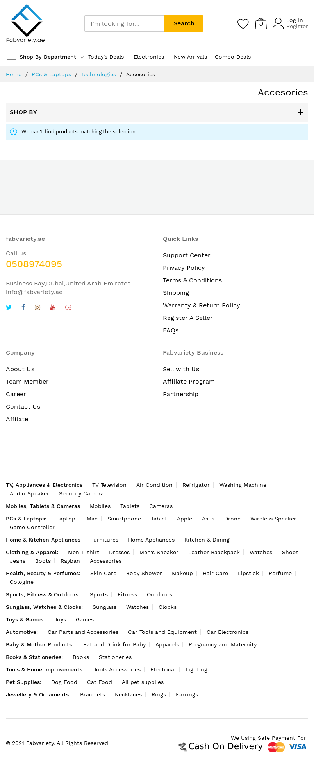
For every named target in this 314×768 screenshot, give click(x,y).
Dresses (119, 552)
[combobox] (124, 23)
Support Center (187, 255)
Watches (261, 552)
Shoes (290, 552)
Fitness (127, 594)
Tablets (129, 506)
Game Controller (32, 527)
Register (297, 26)
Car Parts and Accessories (83, 632)
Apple (184, 518)
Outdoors (159, 594)
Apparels (167, 644)
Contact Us (23, 406)
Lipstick (248, 573)
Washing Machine (242, 485)
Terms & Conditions (192, 280)
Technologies (98, 74)
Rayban (70, 561)
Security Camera (81, 493)
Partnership (180, 394)
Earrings (187, 694)
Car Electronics (227, 632)
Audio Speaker (29, 493)
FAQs (170, 330)
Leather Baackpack (214, 552)
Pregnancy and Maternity (223, 644)
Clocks (168, 607)
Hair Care (215, 573)
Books (81, 657)
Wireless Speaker (273, 518)
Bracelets (92, 694)
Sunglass (104, 607)
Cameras (161, 506)
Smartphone (124, 518)
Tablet (159, 518)
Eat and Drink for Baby (114, 644)
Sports (99, 594)
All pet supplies (143, 682)
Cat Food (99, 682)
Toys (60, 619)
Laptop (65, 518)
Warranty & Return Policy (201, 305)
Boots (43, 561)
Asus (208, 518)
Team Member (27, 381)
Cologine (22, 582)
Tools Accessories (117, 669)
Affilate (17, 419)
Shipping (176, 292)
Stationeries (115, 657)
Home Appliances (151, 540)
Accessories (105, 561)
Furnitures (104, 540)
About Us (20, 369)
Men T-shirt (83, 552)
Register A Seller (188, 317)
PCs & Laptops (51, 74)
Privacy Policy (184, 267)
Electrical (163, 669)
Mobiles (100, 506)
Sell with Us (181, 369)
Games (85, 619)
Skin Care (103, 573)
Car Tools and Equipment (162, 632)
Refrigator (196, 485)
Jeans (17, 561)
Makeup (182, 573)
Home (13, 74)
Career (16, 394)
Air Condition (154, 485)
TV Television (109, 485)
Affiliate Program (189, 381)
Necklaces (128, 694)
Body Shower (144, 573)
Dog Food (64, 682)
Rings (159, 694)
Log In (294, 20)
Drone (232, 518)
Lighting (196, 669)
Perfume (280, 573)
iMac (91, 518)
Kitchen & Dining (207, 540)
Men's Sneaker (158, 552)
